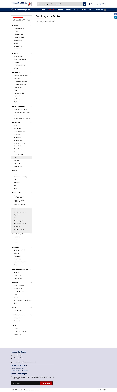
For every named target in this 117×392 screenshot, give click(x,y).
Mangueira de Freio (19, 204)
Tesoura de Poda (19, 229)
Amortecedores (18, 56)
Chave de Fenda (19, 154)
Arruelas (16, 174)
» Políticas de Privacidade (17, 368)
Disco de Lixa (18, 40)
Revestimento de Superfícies (22, 300)
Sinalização (17, 99)
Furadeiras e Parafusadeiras (22, 112)
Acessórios (17, 272)
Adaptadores (17, 318)
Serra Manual (18, 166)
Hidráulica (17, 237)
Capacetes (17, 78)
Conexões (17, 321)
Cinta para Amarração (20, 81)
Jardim (16, 243)
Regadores (17, 226)
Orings (16, 68)
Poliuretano (17, 334)
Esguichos (17, 215)
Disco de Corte (18, 34)
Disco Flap (17, 31)
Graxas (16, 297)
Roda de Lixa (17, 49)
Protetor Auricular (19, 93)
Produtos (51, 9)
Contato (83, 9)
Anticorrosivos (18, 288)
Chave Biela (17, 137)
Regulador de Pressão (20, 262)
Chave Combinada (19, 143)
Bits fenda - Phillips (19, 131)
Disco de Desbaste (19, 37)
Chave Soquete (18, 149)
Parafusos (17, 182)
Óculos (16, 102)
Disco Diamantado (19, 28)
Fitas (15, 294)
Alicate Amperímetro (20, 250)
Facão (15, 157)
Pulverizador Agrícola (20, 223)
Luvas (15, 90)
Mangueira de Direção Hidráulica (20, 201)
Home (43, 9)
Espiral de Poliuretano (20, 331)
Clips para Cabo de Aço (20, 177)
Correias (16, 62)
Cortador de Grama (19, 212)
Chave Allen (17, 134)
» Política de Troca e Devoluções (19, 370)
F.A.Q (76, 9)
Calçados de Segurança (21, 75)
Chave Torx (17, 152)
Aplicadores (17, 128)
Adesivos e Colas (19, 285)
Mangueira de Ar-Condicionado (19, 196)
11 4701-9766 (18, 355)
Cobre (15, 328)
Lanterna (16, 115)
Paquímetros (18, 259)
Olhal (15, 179)
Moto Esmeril (18, 278)
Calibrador (17, 253)
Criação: (102, 390)
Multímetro (17, 256)
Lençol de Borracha (19, 65)
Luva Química (18, 87)
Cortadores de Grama (20, 109)
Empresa (60, 9)
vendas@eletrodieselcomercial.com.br (25, 362)
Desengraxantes (19, 291)
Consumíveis (18, 310)
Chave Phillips (18, 146)
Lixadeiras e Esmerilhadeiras (22, 118)
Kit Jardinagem (18, 221)
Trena (15, 265)
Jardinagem (43, 16)
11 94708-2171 (18, 358)
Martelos (16, 160)
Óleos (15, 303)
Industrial (16, 240)
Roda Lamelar (18, 46)
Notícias (68, 9)
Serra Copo (17, 163)
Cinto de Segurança (20, 84)
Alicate (16, 125)
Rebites (16, 188)
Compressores (18, 275)
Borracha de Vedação (20, 59)
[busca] (84, 4)
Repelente (17, 96)
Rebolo (16, 43)
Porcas (16, 185)
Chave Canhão (18, 140)
